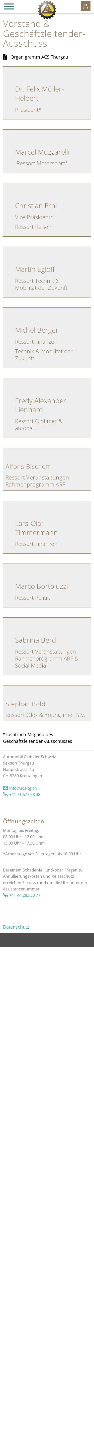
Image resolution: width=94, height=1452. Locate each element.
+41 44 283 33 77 (24, 895)
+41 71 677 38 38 (24, 794)
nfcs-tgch (23, 788)
